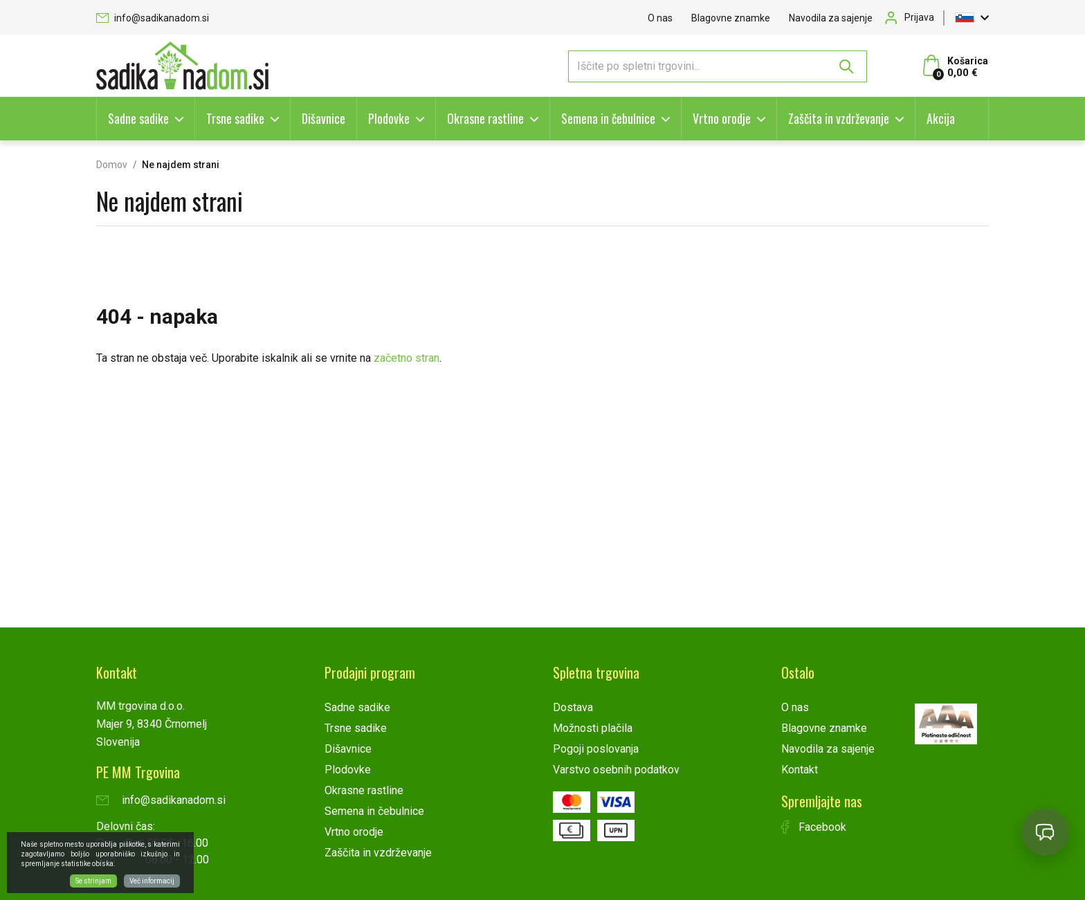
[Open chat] (1044, 832)
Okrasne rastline (485, 118)
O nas (660, 18)
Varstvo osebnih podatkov (616, 769)
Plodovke (389, 118)
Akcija (941, 118)
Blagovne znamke (730, 18)
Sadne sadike (138, 118)
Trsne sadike (235, 118)
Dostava (573, 707)
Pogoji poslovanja (596, 748)
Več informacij (151, 881)
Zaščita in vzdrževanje (838, 118)
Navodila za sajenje (831, 18)
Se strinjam (93, 881)
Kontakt (799, 769)
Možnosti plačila (592, 728)
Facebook (813, 827)
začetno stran (406, 358)
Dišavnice (323, 118)
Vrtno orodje (722, 118)
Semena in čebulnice (608, 118)
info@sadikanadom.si (152, 18)
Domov (111, 164)
